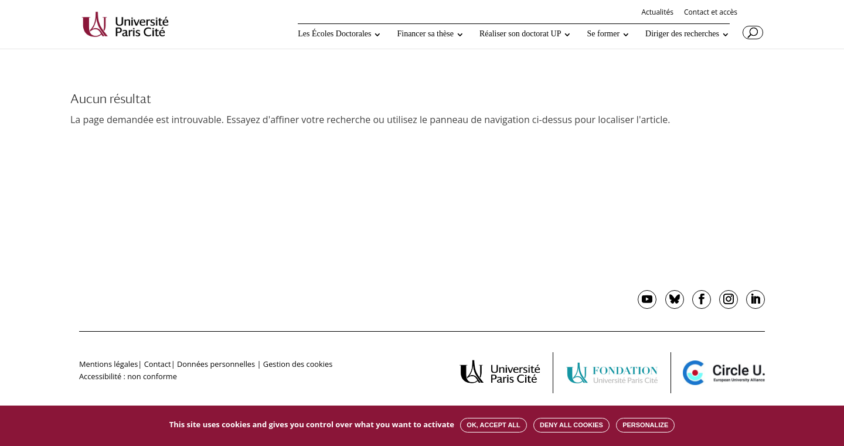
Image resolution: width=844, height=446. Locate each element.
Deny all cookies (571, 424)
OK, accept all (493, 424)
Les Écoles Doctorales (334, 34)
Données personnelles (216, 364)
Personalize (645, 424)
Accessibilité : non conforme (128, 376)
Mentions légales (108, 364)
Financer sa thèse (425, 34)
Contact (157, 364)
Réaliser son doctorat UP (520, 34)
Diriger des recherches (682, 34)
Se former (603, 34)
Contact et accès (710, 13)
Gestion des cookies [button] (297, 364)
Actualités (657, 13)
